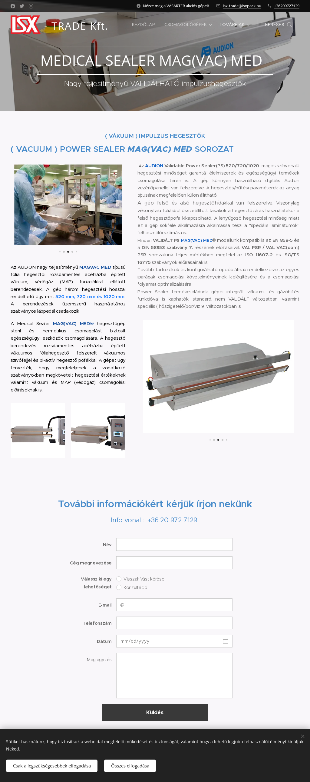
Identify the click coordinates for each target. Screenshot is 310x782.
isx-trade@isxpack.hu (242, 5)
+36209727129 (286, 5)
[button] (278, 24)
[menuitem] (144, 24)
